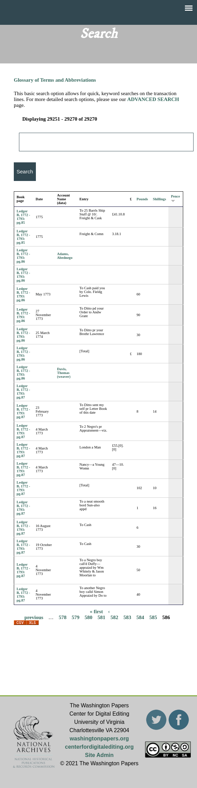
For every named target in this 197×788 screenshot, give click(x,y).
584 (140, 617)
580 (88, 617)
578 (63, 617)
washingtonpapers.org (99, 738)
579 (76, 617)
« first (96, 611)
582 (114, 617)
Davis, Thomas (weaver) (63, 372)
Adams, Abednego (64, 256)
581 (102, 617)
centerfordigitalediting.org (99, 747)
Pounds (142, 199)
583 (127, 617)
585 (153, 617)
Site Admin (99, 755)
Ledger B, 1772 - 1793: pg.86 (23, 255)
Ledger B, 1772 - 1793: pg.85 (23, 216)
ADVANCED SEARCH (153, 99)
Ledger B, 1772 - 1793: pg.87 (23, 391)
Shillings (159, 199)
